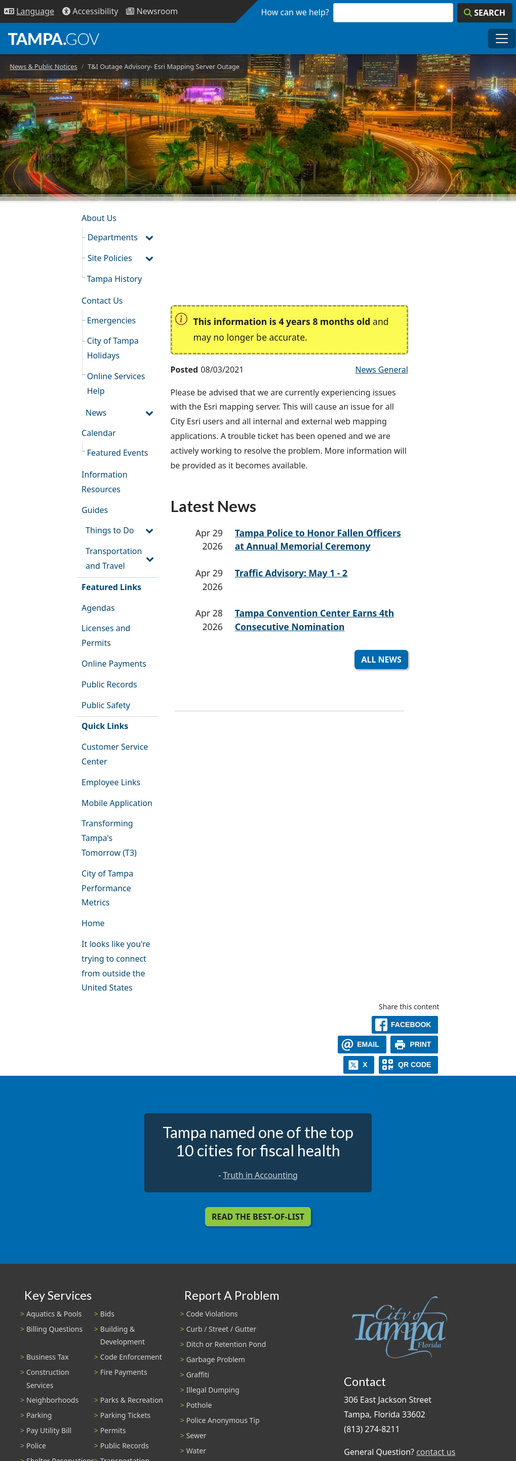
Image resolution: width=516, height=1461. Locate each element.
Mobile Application (117, 803)
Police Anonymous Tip (223, 1420)
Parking (39, 1415)
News (96, 412)
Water (196, 1450)
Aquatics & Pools (54, 1314)
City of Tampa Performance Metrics (107, 888)
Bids (107, 1314)
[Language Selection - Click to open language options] (29, 11)
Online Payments (114, 663)
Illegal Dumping (213, 1390)
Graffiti (197, 1374)
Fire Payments (123, 1372)
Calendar (99, 433)
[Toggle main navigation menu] (502, 38)
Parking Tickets (125, 1415)
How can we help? (295, 12)
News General (381, 369)
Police (36, 1445)
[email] (362, 1044)
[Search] (484, 12)
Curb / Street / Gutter (221, 1329)
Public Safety (106, 705)
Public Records (109, 684)
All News (381, 659)
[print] (414, 1044)
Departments (113, 237)
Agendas (98, 607)
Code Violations (212, 1314)
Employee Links (111, 782)
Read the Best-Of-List (258, 1216)
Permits (113, 1430)
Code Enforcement (131, 1357)
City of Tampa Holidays (113, 348)
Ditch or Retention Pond (226, 1344)
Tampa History (114, 278)
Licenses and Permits (106, 635)
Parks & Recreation (131, 1400)
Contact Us (102, 300)
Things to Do (110, 530)
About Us (99, 218)
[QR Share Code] (409, 1065)
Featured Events (117, 452)
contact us (435, 1451)
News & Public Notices (43, 66)
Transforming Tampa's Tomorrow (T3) (109, 838)
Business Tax (47, 1357)
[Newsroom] (152, 11)
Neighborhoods (52, 1400)
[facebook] (405, 1025)
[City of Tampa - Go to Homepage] (53, 38)
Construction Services (47, 1378)
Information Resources (105, 482)
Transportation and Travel (114, 558)
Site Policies (110, 258)
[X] (359, 1065)
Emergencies (111, 320)
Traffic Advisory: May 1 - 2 (291, 573)
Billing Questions (54, 1329)
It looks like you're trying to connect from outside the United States (116, 965)
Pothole (199, 1405)
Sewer (196, 1435)
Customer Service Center (115, 754)
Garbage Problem (215, 1359)
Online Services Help (116, 383)
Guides (95, 510)
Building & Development (122, 1335)
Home (93, 923)
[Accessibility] (90, 11)
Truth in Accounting (260, 1175)
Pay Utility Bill (48, 1430)
